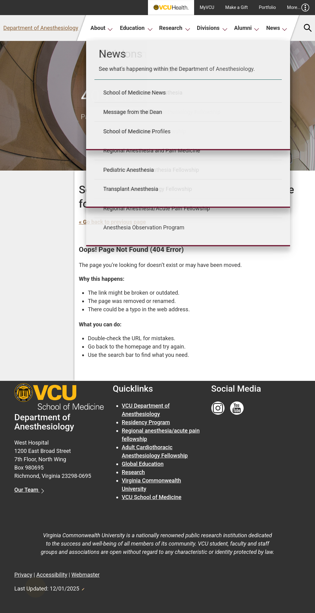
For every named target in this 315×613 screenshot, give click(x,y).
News (276, 28)
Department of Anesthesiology (40, 28)
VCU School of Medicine (151, 497)
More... (298, 7)
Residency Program (146, 422)
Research (174, 28)
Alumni (246, 28)
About (101, 28)
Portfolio (267, 7)
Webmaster (85, 574)
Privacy (23, 574)
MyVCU (207, 7)
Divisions (212, 28)
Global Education (143, 464)
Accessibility (51, 574)
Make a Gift (236, 7)
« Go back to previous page (112, 222)
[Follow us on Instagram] (218, 408)
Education (136, 28)
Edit (83, 587)
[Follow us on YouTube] (237, 408)
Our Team (27, 489)
